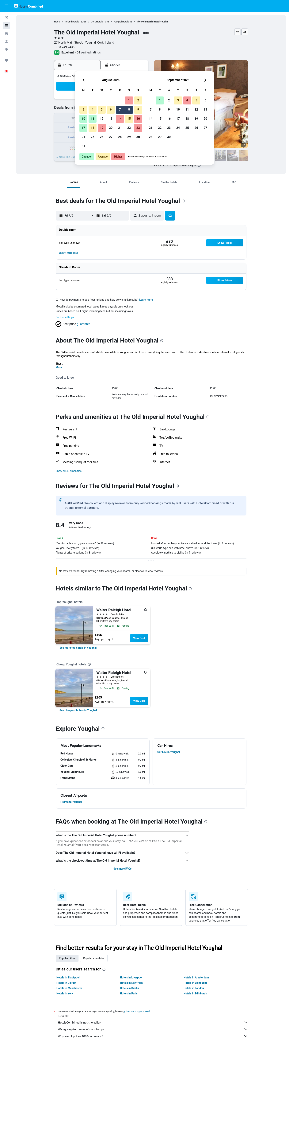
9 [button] (138, 109)
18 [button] (92, 128)
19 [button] (101, 128)
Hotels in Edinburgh (195, 993)
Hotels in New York (131, 982)
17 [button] (83, 128)
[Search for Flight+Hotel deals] (6, 41)
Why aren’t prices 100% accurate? (153, 1036)
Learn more (146, 299)
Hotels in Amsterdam (196, 977)
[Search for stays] (6, 25)
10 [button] (83, 118)
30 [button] (138, 137)
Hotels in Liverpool (131, 977)
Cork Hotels (97, 21)
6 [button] (111, 109)
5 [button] (101, 109)
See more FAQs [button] (122, 868)
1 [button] (129, 100)
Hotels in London (194, 988)
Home (57, 21)
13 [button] (110, 118)
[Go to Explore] (6, 49)
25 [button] (92, 137)
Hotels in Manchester (69, 988)
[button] (6, 6)
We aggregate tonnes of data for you (153, 1029)
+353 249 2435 (64, 47)
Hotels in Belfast (66, 982)
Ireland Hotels (72, 21)
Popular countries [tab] (93, 958)
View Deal (139, 638)
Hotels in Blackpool (68, 977)
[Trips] (6, 60)
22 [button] (129, 128)
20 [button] (110, 128)
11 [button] (92, 118)
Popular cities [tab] (67, 958)
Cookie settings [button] (65, 317)
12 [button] (101, 118)
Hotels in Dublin (129, 988)
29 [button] (129, 137)
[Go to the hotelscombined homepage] (28, 6)
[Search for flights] (6, 17)
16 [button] (138, 118)
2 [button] (138, 100)
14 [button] (120, 118)
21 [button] (120, 128)
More (59, 367)
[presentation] (199, 165)
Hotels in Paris (129, 993)
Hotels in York (64, 993)
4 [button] (92, 109)
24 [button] (83, 137)
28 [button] (120, 137)
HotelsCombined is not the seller (153, 1022)
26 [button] (101, 137)
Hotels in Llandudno (195, 982)
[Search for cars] (6, 33)
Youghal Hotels (121, 21)
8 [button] (129, 109)
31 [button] (83, 146)
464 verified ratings (88, 52)
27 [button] (110, 137)
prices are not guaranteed (137, 1011)
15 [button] (129, 118)
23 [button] (138, 128)
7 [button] (120, 109)
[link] (78, 648)
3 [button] (83, 109)
